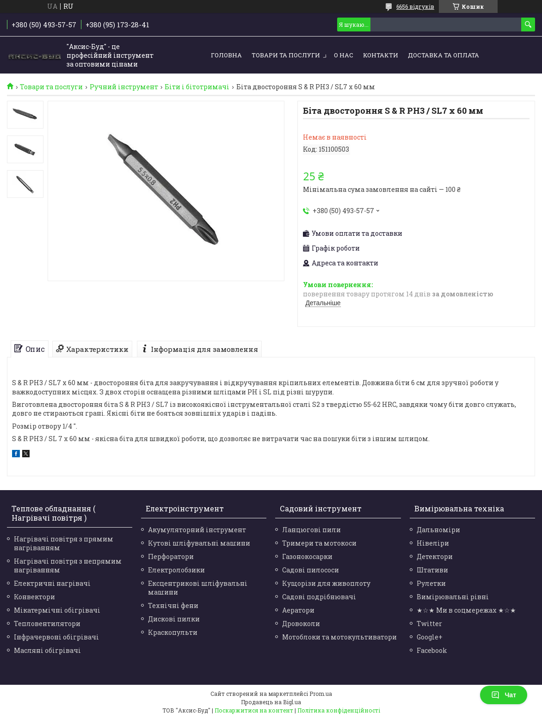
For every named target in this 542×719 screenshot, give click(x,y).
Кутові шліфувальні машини (199, 543)
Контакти (380, 55)
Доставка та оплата (443, 55)
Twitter (429, 623)
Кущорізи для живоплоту (326, 583)
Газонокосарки (307, 556)
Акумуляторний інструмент (197, 529)
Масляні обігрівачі (47, 650)
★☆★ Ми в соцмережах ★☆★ (466, 610)
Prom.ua (320, 693)
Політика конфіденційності (338, 710)
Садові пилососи (310, 569)
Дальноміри (438, 529)
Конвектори (34, 596)
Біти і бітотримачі (197, 87)
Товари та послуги (286, 55)
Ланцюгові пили (311, 529)
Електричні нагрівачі (52, 583)
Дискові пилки (174, 619)
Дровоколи (301, 623)
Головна (226, 55)
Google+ (430, 637)
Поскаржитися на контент (254, 710)
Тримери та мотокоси (319, 543)
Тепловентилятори (47, 623)
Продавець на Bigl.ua (271, 702)
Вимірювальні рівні (453, 596)
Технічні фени (173, 605)
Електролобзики (176, 569)
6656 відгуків (415, 6)
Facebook (432, 650)
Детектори (435, 556)
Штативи (432, 569)
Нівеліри (433, 543)
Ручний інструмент (124, 87)
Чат (503, 695)
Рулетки (431, 583)
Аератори (298, 610)
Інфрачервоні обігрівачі (56, 637)
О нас (343, 55)
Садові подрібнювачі (319, 596)
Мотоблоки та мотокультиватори (339, 637)
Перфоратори (171, 556)
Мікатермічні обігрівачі (57, 610)
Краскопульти (172, 632)
